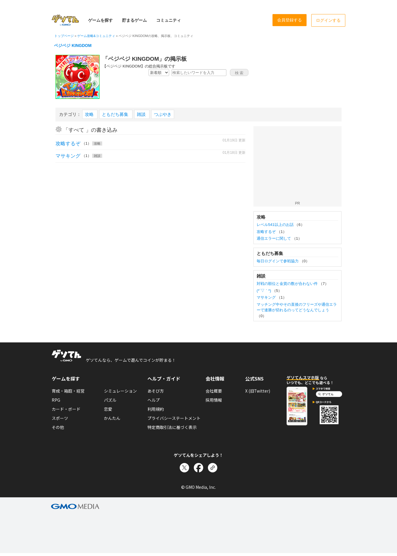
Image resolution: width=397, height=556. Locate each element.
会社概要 (214, 391)
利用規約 (155, 409)
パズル (110, 400)
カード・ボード (66, 409)
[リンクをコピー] (212, 467)
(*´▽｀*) (264, 290)
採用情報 (214, 400)
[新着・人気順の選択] (159, 72)
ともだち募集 (115, 114)
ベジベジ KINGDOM (73, 45)
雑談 (142, 114)
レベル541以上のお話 (276, 224)
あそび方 (155, 391)
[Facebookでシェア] (198, 467)
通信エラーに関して (274, 238)
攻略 (90, 114)
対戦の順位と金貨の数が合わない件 (288, 283)
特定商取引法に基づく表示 (172, 427)
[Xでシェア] (184, 467)
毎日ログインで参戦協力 (278, 261)
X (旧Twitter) (257, 391)
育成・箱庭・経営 (68, 391)
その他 (58, 427)
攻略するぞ (67, 143)
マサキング (67, 156)
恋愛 (108, 409)
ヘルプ (153, 400)
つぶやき (162, 114)
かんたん (112, 418)
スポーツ (60, 418)
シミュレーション (120, 391)
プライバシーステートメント (174, 418)
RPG (56, 400)
